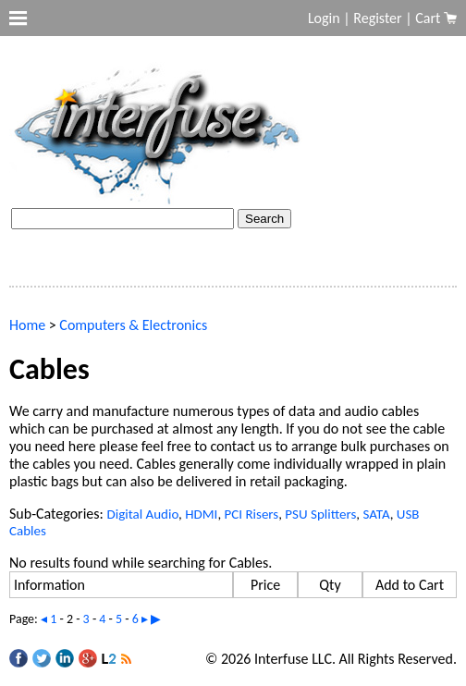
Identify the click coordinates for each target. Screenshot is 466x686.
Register (377, 18)
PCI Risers (252, 514)
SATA (375, 514)
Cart (429, 18)
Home (27, 325)
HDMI (201, 514)
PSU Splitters (320, 514)
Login (324, 18)
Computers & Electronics (133, 325)
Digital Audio (142, 514)
